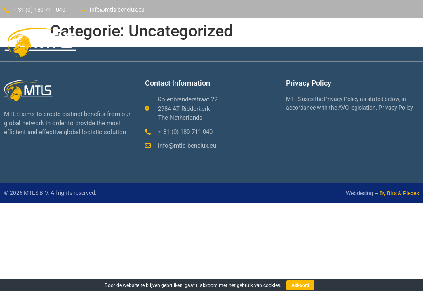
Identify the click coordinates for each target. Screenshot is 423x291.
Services (268, 41)
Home (168, 41)
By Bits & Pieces (399, 193)
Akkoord (300, 285)
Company (215, 41)
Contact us (323, 41)
